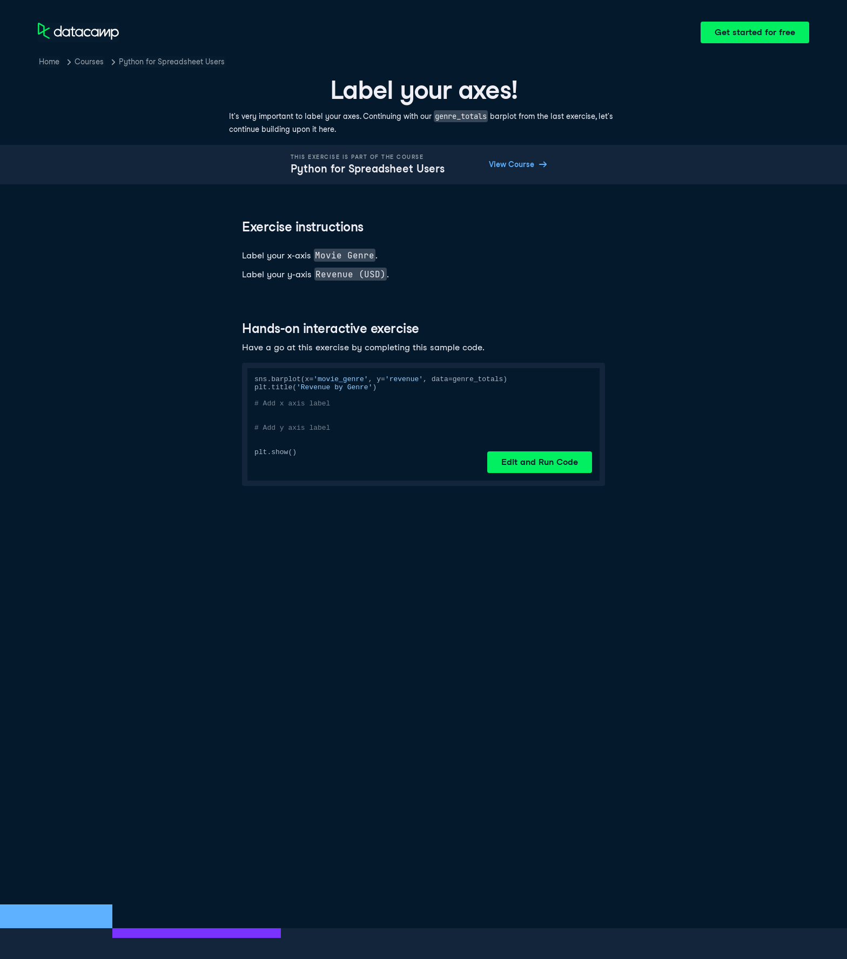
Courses (89, 61)
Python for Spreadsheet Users (172, 61)
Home (49, 61)
